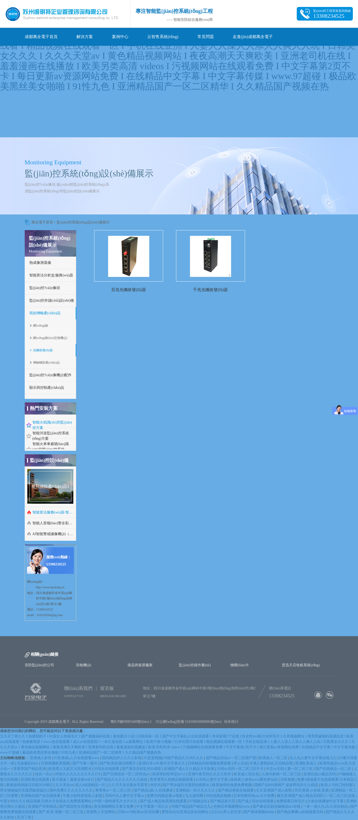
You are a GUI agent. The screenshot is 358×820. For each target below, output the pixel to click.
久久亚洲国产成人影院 (274, 790)
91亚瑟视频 (153, 758)
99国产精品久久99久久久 (184, 758)
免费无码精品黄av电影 (165, 796)
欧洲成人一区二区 (274, 758)
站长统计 (231, 722)
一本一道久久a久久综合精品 (326, 806)
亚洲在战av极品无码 (320, 774)
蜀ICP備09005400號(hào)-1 (131, 722)
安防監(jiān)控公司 (39, 665)
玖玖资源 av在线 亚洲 (312, 790)
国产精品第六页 (223, 801)
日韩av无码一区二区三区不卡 (241, 769)
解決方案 (84, 36)
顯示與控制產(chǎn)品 (46, 388)
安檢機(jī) (83, 665)
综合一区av (44, 774)
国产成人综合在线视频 (256, 801)
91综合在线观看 (107, 769)
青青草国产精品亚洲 (30, 769)
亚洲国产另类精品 (43, 806)
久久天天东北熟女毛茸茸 (128, 785)
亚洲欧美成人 (306, 763)
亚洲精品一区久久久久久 (196, 790)
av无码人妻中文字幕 (212, 779)
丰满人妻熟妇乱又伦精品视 (271, 763)
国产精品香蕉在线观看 (236, 790)
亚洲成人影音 (41, 758)
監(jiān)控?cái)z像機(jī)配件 (50, 375)
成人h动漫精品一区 (91, 785)
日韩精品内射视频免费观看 (210, 763)
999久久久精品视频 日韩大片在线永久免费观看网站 (51, 801)
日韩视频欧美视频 (56, 763)
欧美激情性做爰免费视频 (232, 785)
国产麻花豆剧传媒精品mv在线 (276, 806)
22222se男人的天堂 (226, 812)
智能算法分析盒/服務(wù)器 (51, 275)
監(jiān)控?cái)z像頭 (44, 288)
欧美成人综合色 (247, 774)
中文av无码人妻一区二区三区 (290, 769)
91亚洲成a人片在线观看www (77, 758)
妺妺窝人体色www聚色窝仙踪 (254, 779)
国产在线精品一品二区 (333, 769)
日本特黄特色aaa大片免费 (254, 796)
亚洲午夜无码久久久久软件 (210, 774)
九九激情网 (194, 796)
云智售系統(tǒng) (162, 36)
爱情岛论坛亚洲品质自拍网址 (185, 812)
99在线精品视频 (219, 796)
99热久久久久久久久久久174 (78, 774)
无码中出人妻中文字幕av (125, 796)
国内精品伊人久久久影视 (122, 758)
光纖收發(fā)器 (43, 350)
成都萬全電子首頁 (41, 36)
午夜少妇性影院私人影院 (83, 796)
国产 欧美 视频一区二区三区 (62, 812)
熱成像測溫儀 (40, 263)
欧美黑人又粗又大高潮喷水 (70, 769)
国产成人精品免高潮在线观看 (164, 801)
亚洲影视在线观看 (35, 779)
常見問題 (205, 36)
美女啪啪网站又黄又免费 (114, 806)
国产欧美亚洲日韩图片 (118, 763)
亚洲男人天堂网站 (101, 812)
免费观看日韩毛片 (291, 801)
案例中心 (120, 36)
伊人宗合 (240, 763)
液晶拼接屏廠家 (140, 665)
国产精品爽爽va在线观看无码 (300, 812)
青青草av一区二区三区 (113, 790)
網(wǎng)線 (40, 325)
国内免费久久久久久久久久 (71, 790)
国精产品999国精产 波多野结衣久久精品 (286, 785)
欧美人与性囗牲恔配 (337, 785)
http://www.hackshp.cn (50, 587)
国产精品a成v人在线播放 (154, 790)
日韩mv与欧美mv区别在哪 (138, 812)
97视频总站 (198, 801)
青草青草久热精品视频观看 (172, 779)
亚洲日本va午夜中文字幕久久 (162, 763)
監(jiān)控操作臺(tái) (195, 665)
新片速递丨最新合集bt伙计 (73, 779)
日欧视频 (288, 779)
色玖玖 (155, 785)
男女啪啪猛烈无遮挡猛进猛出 (24, 790)
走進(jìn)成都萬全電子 (253, 36)
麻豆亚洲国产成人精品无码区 (301, 796)
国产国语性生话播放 (76, 806)
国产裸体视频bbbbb (259, 812)
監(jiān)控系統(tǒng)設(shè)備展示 (83, 222)
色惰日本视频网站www (232, 806)
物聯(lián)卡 (239, 665)
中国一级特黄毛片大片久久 (116, 801)
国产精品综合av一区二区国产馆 (231, 758)
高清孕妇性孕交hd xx (169, 774)
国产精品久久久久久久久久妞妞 (122, 779)
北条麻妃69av (28, 763)
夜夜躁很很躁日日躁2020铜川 (30, 785)
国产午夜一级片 (85, 763)
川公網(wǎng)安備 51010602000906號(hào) (189, 722)
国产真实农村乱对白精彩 (142, 769)
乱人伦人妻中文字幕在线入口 (314, 758)
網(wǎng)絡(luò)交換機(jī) (50, 338)
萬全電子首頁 (42, 222)
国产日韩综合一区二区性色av (127, 774)
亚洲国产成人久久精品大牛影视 (189, 769)
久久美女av (64, 785)
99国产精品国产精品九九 (191, 806)
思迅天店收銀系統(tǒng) (301, 665)
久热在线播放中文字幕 (326, 801)
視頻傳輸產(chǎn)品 (45, 313)
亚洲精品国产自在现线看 (41, 796)
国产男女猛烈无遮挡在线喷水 (187, 785)
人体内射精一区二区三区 (281, 774)
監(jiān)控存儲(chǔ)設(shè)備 (51, 300)
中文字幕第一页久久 (153, 806)
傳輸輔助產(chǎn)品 (46, 362)
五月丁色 (24, 817)
